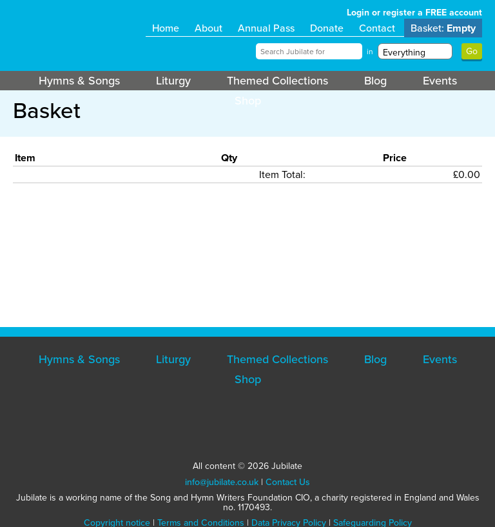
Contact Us (288, 482)
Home (165, 28)
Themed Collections (277, 80)
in (370, 51)
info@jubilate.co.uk (221, 482)
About (208, 28)
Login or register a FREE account (414, 12)
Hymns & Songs (79, 80)
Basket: (443, 28)
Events (440, 80)
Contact (377, 28)
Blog (375, 80)
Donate (327, 28)
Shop (248, 100)
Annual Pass (266, 28)
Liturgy (173, 80)
